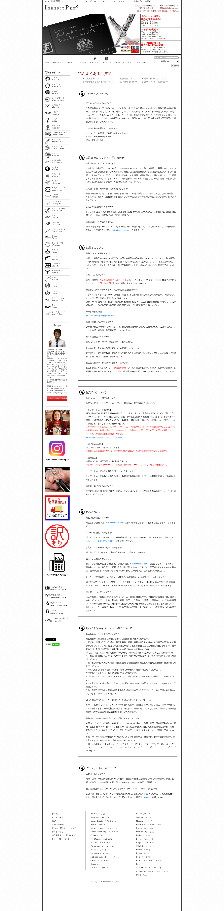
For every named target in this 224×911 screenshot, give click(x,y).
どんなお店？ (56, 587)
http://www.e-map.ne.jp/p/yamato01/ (100, 315)
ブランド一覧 (81, 62)
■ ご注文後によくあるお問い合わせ (98, 82)
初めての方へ (58, 62)
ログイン (54, 610)
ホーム (47, 62)
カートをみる (58, 817)
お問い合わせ (142, 62)
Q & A (70, 62)
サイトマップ (58, 832)
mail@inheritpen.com (120, 230)
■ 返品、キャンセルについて (155, 82)
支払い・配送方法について (64, 828)
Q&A (54, 821)
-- (98, 814)
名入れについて (57, 603)
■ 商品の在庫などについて (154, 78)
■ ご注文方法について (92, 78)
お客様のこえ (119, 62)
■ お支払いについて (128, 82)
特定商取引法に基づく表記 (64, 835)
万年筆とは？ (56, 595)
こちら (145, 797)
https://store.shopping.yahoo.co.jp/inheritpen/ (104, 437)
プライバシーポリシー (62, 839)
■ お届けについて (127, 78)
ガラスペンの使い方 (59, 618)
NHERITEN (60, 8)
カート (130, 62)
